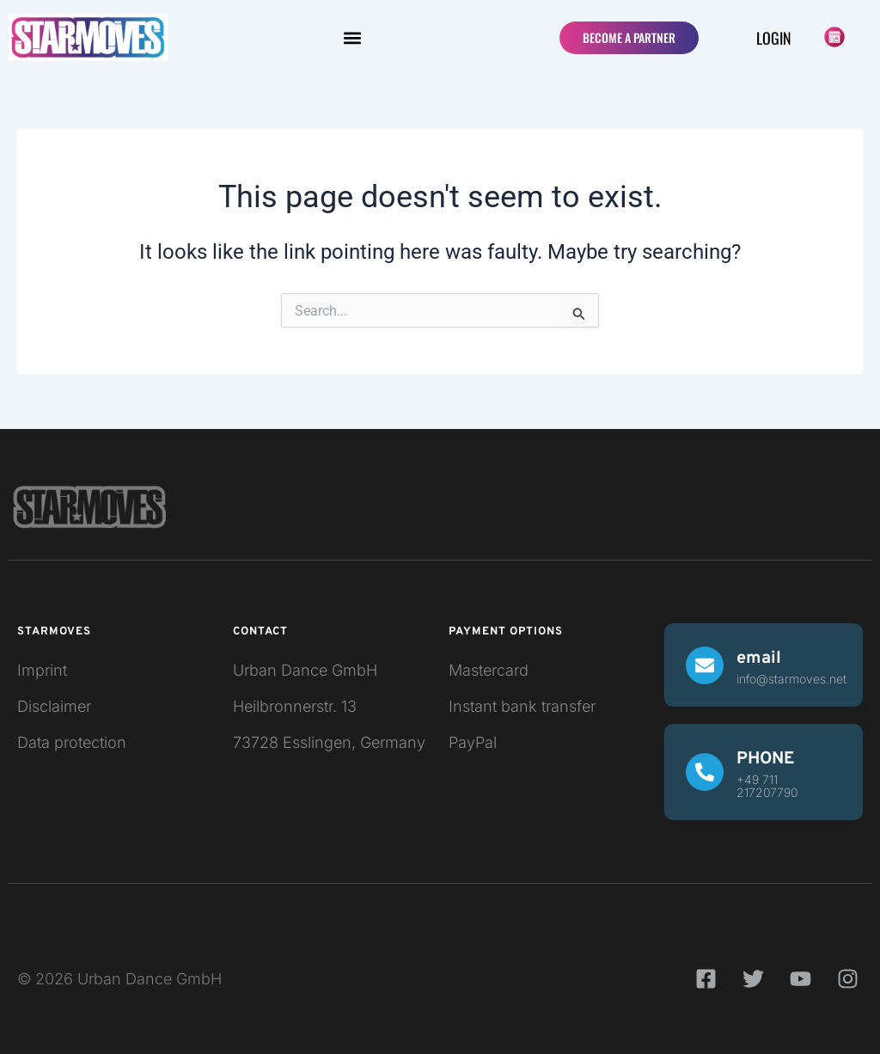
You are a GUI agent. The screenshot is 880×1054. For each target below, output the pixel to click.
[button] (352, 37)
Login (773, 38)
